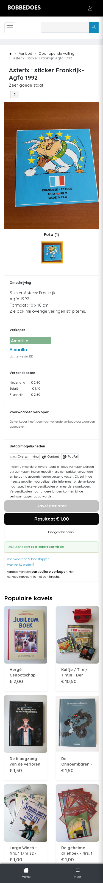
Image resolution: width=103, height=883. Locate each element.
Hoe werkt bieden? (20, 564)
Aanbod (25, 53)
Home (26, 873)
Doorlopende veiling (56, 53)
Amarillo (18, 349)
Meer (77, 873)
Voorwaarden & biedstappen (28, 559)
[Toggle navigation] (9, 27)
